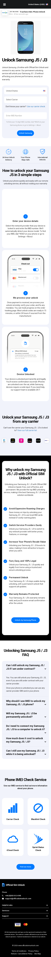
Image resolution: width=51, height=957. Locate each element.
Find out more (25, 867)
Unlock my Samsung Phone (25, 620)
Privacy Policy (33, 951)
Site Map (37, 954)
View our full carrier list (27, 430)
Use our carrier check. (36, 106)
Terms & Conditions (19, 951)
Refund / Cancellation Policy (21, 954)
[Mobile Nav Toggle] (4, 4)
